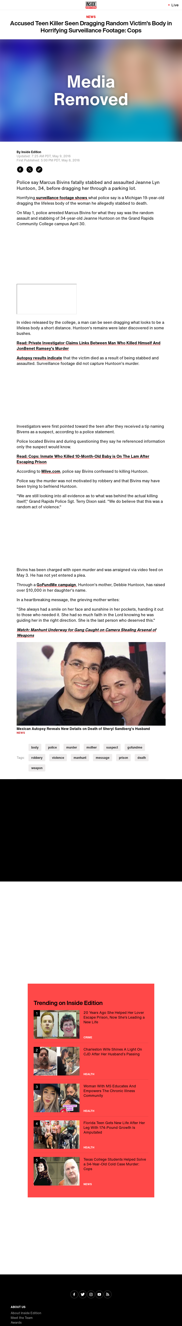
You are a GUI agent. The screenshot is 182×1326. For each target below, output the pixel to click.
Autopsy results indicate (39, 358)
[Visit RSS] (108, 1294)
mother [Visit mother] (91, 747)
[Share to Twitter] (29, 170)
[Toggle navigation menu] (5, 5)
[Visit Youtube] (99, 1294)
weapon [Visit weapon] (37, 768)
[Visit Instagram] (91, 1294)
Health (88, 1074)
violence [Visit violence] (58, 758)
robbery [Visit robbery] (37, 758)
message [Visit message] (102, 758)
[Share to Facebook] (20, 170)
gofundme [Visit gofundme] (134, 747)
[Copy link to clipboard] (39, 170)
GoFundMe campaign (56, 585)
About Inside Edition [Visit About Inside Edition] (26, 1313)
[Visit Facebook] (74, 1294)
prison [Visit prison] (123, 758)
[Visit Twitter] (83, 1294)
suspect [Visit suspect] (112, 747)
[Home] (91, 5)
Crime (87, 1037)
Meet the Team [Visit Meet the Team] (22, 1317)
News (91, 16)
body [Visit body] (35, 747)
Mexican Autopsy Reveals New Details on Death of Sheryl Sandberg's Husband (83, 728)
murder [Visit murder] (71, 747)
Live (175, 5)
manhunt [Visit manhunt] (80, 758)
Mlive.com (50, 471)
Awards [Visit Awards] (16, 1322)
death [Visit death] (141, 758)
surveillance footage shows (61, 198)
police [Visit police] (52, 747)
